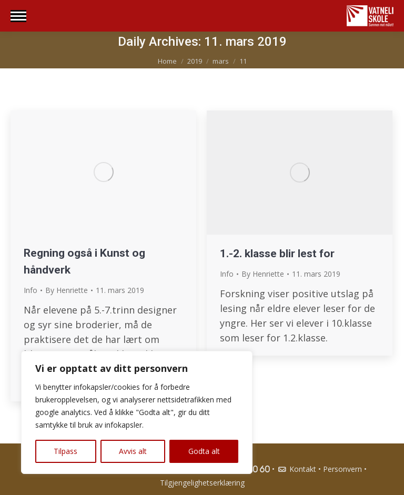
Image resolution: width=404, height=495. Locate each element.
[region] (136, 412)
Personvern (342, 469)
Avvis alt (133, 451)
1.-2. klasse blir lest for (277, 253)
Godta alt (204, 451)
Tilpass (65, 451)
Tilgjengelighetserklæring (202, 483)
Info (30, 290)
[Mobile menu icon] (18, 16)
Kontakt (296, 469)
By (66, 290)
